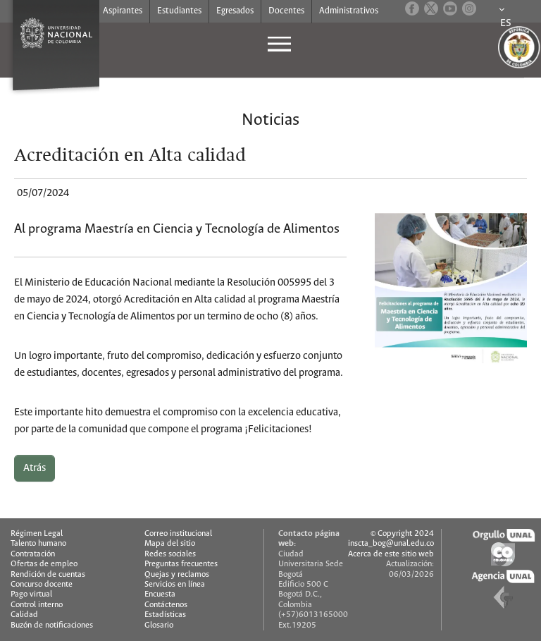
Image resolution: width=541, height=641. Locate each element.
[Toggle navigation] (271, 43)
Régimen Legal (37, 533)
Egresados (235, 11)
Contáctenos (165, 604)
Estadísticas (165, 614)
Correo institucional (178, 533)
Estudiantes (179, 11)
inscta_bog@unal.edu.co (391, 543)
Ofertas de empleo (44, 563)
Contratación (33, 553)
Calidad (24, 614)
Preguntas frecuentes (181, 563)
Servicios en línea (174, 584)
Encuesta (159, 594)
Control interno (37, 604)
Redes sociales (170, 553)
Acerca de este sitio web (391, 553)
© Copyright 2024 (402, 533)
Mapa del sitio (169, 543)
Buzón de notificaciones (52, 625)
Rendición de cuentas (48, 574)
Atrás (34, 468)
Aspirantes (122, 11)
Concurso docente (42, 584)
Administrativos (348, 11)
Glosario (158, 625)
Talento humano (38, 543)
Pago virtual (31, 594)
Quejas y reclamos (176, 574)
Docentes (286, 11)
